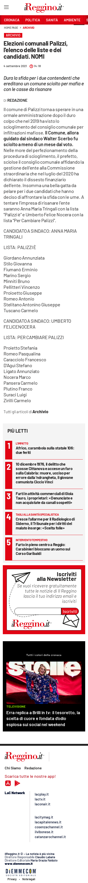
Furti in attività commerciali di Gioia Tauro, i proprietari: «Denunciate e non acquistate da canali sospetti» (44, 498)
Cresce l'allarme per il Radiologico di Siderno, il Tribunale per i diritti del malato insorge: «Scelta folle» (45, 523)
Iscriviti (70, 611)
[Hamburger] (6, 8)
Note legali (28, 879)
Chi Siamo (13, 768)
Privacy (12, 879)
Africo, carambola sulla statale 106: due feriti (45, 450)
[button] (79, 30)
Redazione (33, 768)
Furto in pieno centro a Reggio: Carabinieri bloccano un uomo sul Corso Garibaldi (43, 549)
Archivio (28, 27)
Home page (11, 27)
